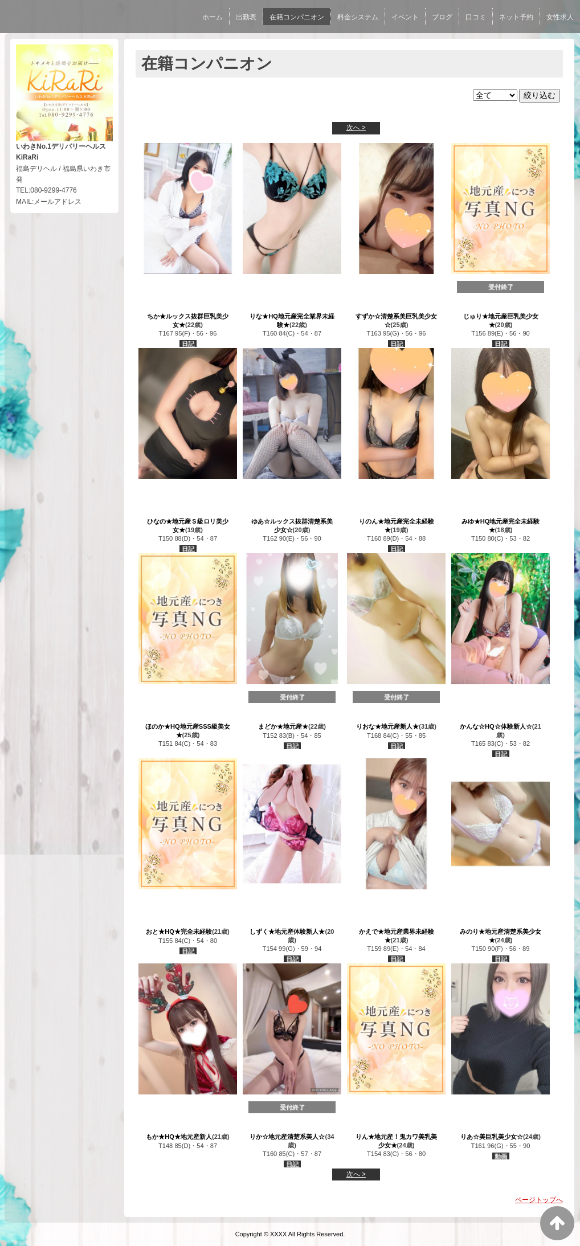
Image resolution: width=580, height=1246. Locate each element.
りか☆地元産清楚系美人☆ (287, 1136)
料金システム (357, 17)
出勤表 (246, 17)
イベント (405, 17)
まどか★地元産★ (283, 726)
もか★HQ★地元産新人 (179, 1136)
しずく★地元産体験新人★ (287, 931)
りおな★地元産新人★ (387, 726)
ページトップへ (539, 1200)
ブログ (442, 17)
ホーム (212, 17)
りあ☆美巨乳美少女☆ (491, 1136)
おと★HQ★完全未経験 (179, 931)
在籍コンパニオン (296, 17)
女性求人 (560, 17)
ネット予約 (516, 17)
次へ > (356, 128)
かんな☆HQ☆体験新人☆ (496, 726)
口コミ (475, 17)
